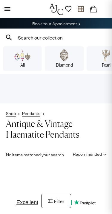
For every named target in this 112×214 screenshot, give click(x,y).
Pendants (31, 113)
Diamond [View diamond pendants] (64, 58)
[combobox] (56, 37)
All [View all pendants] (22, 58)
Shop (11, 113)
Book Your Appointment (56, 23)
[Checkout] (93, 9)
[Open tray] (80, 9)
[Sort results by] (87, 154)
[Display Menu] (6, 9)
